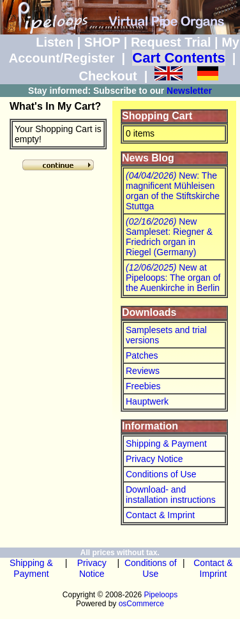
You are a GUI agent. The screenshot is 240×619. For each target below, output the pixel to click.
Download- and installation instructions (171, 494)
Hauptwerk (147, 401)
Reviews (143, 371)
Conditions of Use (161, 474)
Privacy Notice (154, 459)
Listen (54, 42)
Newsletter (189, 91)
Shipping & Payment (166, 443)
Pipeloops (160, 594)
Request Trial (171, 42)
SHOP (102, 42)
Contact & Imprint (160, 515)
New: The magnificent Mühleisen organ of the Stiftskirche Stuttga (173, 190)
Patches (142, 355)
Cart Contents (178, 58)
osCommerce (141, 603)
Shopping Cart (157, 115)
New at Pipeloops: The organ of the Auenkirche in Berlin (173, 277)
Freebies (143, 386)
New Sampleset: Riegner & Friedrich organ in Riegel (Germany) (169, 236)
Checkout (108, 76)
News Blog (148, 158)
